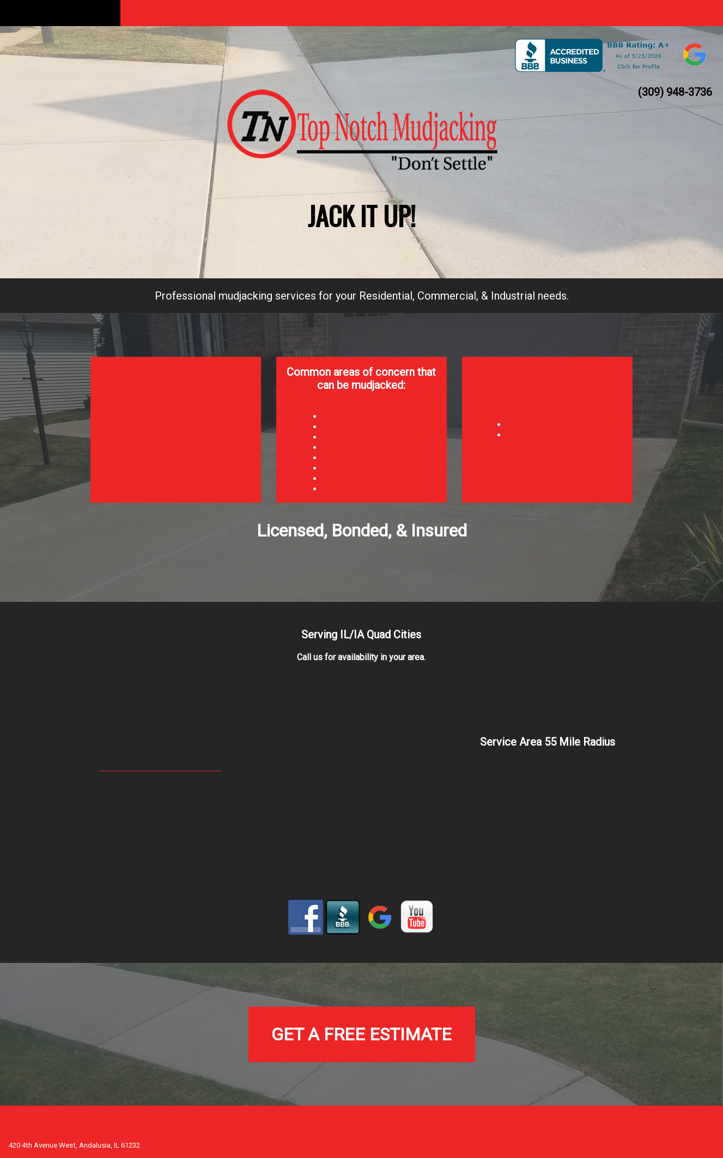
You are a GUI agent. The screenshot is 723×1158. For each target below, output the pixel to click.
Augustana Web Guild (674, 1131)
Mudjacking (301, 13)
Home (60, 13)
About (181, 13)
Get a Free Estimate (361, 1034)
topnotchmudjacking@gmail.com (160, 767)
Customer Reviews (542, 13)
